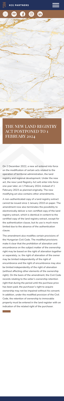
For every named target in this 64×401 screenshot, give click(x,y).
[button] (55, 5)
